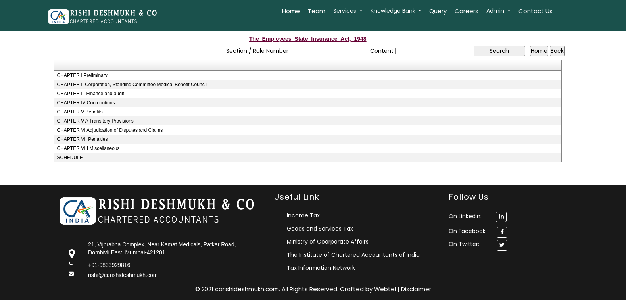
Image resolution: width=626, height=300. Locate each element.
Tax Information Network (321, 268)
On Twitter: (464, 244)
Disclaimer (416, 289)
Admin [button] (496, 11)
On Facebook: (468, 231)
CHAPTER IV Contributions (86, 103)
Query (438, 11)
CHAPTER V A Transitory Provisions (95, 121)
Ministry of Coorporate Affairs (328, 242)
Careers (466, 11)
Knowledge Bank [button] (394, 11)
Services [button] (345, 11)
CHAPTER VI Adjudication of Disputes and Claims (110, 130)
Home (291, 11)
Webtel (385, 289)
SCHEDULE (70, 157)
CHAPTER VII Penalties (82, 139)
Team (316, 11)
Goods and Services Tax (320, 229)
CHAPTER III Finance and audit (90, 93)
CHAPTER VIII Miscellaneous (88, 148)
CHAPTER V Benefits (79, 112)
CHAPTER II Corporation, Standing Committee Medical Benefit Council (132, 84)
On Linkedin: (478, 216)
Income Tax (303, 215)
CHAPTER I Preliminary (82, 75)
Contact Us (535, 11)
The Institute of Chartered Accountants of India (353, 255)
